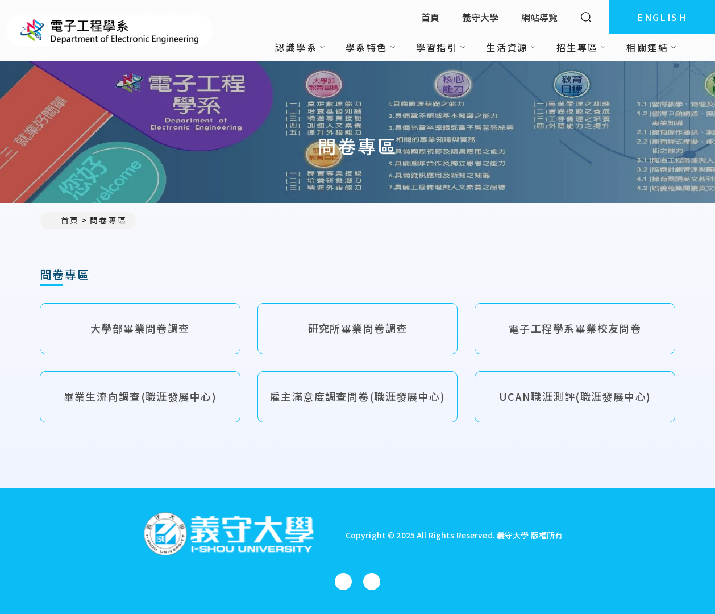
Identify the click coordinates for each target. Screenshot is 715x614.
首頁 (430, 17)
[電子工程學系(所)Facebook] (343, 581)
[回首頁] (228, 535)
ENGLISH (662, 17)
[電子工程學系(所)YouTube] (371, 581)
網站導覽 (539, 17)
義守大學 (480, 17)
